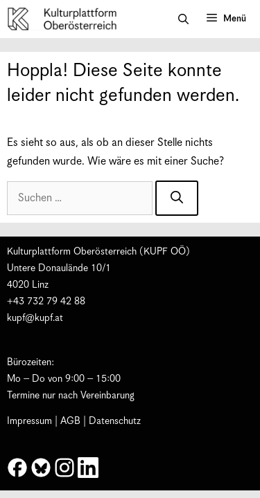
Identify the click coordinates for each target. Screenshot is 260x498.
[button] (183, 19)
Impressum (29, 421)
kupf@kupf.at (35, 318)
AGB (70, 421)
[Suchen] (176, 198)
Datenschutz (115, 421)
